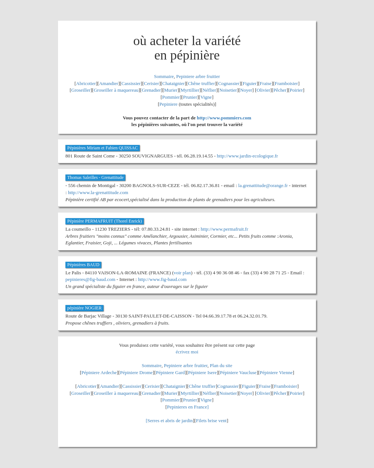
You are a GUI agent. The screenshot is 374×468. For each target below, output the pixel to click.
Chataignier (173, 83)
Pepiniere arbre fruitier (198, 76)
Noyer (246, 90)
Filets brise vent (211, 420)
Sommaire (164, 76)
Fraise (266, 83)
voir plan (182, 272)
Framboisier (286, 83)
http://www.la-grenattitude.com (98, 192)
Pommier (171, 97)
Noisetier (228, 90)
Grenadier (151, 90)
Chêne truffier (201, 83)
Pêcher (279, 90)
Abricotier (86, 83)
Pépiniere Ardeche (99, 372)
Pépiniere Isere (202, 372)
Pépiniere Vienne (276, 372)
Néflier (209, 90)
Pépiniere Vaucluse (238, 372)
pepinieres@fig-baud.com (90, 279)
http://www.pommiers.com (224, 118)
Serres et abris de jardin (170, 420)
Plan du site (221, 365)
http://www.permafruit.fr (224, 229)
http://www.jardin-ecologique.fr (247, 156)
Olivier (263, 90)
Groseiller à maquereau (116, 90)
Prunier (190, 97)
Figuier (250, 83)
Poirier (296, 90)
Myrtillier (190, 90)
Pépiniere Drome (136, 372)
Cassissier (131, 83)
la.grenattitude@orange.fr (263, 185)
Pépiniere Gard (170, 372)
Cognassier (228, 83)
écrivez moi (187, 352)
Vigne (206, 97)
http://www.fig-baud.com (162, 279)
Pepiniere (168, 104)
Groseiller (81, 90)
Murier (170, 90)
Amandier (108, 83)
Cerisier (151, 83)
